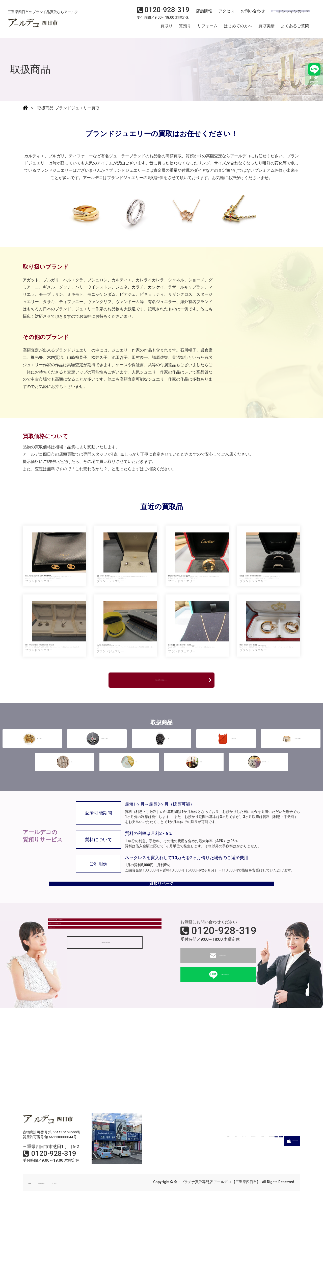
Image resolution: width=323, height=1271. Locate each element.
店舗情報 (201, 14)
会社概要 (35, 1247)
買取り (166, 29)
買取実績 (266, 29)
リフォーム (207, 29)
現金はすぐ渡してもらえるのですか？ (86, 1003)
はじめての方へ (238, 29)
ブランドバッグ (226, 793)
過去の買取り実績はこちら (161, 735)
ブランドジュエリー (290, 793)
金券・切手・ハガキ (258, 815)
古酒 (194, 815)
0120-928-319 (223, 996)
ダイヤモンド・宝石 (97, 793)
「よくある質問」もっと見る (104, 1037)
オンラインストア (288, 14)
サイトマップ (95, 1247)
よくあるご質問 (295, 29)
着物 (129, 815)
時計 (161, 793)
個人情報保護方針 (63, 1247)
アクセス (223, 14)
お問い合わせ (248, 14)
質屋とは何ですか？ (70, 1017)
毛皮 (64, 815)
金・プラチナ (32, 793)
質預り (185, 29)
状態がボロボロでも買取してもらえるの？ (90, 989)
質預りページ (161, 944)
